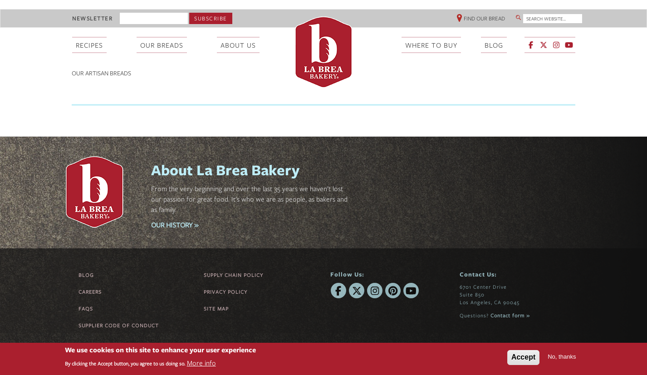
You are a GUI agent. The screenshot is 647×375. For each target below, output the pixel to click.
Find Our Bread (484, 18)
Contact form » (510, 315)
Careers (90, 291)
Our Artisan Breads (101, 73)
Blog (86, 274)
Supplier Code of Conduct (118, 325)
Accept (523, 357)
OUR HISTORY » (174, 224)
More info (201, 362)
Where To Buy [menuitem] (431, 44)
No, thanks (562, 356)
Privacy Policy (225, 291)
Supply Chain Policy (233, 274)
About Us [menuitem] (238, 44)
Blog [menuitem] (494, 44)
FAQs (85, 308)
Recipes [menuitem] (89, 44)
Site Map (216, 308)
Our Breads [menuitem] (161, 44)
